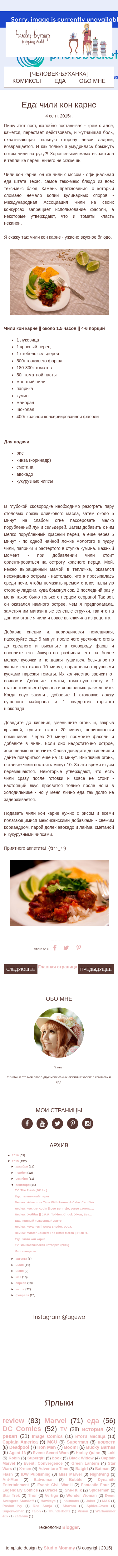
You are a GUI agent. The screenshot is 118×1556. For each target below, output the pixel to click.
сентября (23, 1184)
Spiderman (99, 1490)
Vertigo (51, 1495)
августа (21, 1258)
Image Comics (47, 1436)
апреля (21, 1283)
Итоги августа (25, 1251)
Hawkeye (48, 1501)
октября (22, 1178)
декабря (22, 1166)
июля (20, 1265)
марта (20, 1289)
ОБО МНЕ (92, 80)
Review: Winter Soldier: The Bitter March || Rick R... (52, 1232)
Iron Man (46, 1447)
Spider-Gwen (97, 1506)
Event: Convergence (43, 1463)
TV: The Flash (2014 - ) (31, 1190)
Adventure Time (53, 1469)
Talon (36, 1511)
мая (18, 1277)
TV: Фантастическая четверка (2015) (42, 1245)
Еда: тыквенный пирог (32, 1196)
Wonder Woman (81, 1495)
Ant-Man (10, 1479)
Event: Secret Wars (51, 1453)
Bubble (75, 1479)
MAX (106, 1501)
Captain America (20, 1441)
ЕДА (60, 80)
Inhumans (70, 1501)
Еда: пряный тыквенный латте (38, 1220)
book (56, 1458)
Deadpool (19, 1447)
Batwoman (44, 1479)
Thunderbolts (59, 1511)
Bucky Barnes (101, 1447)
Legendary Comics (20, 1490)
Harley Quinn (88, 1453)
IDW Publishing (35, 1474)
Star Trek (11, 1495)
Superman (77, 1441)
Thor (32, 1495)
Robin (14, 1458)
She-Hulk (73, 1490)
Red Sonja (42, 1506)
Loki (111, 1453)
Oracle (51, 1490)
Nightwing (99, 1474)
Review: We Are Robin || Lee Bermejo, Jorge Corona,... (54, 1208)
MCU (52, 1441)
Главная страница (57, 966)
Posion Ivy (12, 1506)
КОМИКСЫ (26, 80)
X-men (25, 1469)
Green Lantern (85, 1463)
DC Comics (21, 1429)
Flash (7, 1474)
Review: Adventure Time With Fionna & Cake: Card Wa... (55, 1202)
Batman (102, 1469)
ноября (21, 1172)
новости (107, 1441)
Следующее (20, 969)
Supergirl (36, 1458)
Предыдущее (96, 969)
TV (63, 1429)
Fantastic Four (95, 1485)
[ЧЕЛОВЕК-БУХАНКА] (59, 73)
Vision (83, 1511)
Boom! (71, 1447)
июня (20, 1270)
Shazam (69, 1506)
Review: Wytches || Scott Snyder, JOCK (43, 1226)
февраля (22, 1295)
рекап (9, 1436)
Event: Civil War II (55, 1485)
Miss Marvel (70, 1474)
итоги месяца (90, 1436)
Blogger (70, 1527)
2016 (15, 1155)
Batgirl (82, 1469)
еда (93, 1421)
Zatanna (21, 1516)
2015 (15, 1161)
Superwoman (13, 1511)
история (92, 1429)
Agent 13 (17, 1453)
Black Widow (81, 1458)
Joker (90, 1501)
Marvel (56, 1421)
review (13, 1421)
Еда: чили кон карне (30, 1239)
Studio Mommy (59, 1547)
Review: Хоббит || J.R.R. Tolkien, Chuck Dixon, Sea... (53, 1214)
